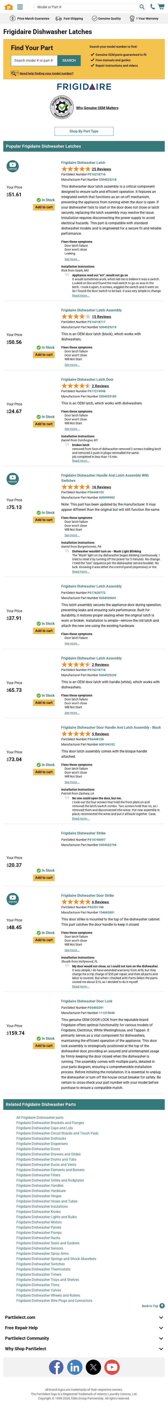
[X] (93, 1367)
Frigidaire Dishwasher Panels (38, 1227)
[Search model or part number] (90, 6)
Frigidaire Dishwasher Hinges (38, 1196)
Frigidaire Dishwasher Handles (39, 1186)
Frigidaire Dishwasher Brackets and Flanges (50, 1123)
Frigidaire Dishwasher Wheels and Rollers (48, 1295)
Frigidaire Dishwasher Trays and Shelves (47, 1280)
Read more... (80, 295)
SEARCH (69, 60)
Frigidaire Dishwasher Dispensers (42, 1144)
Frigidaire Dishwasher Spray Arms (42, 1253)
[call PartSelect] (153, 6)
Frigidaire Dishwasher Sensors (39, 1248)
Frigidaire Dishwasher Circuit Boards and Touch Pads (57, 1133)
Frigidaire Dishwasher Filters (38, 1175)
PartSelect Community (27, 1338)
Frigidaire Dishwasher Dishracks (41, 1138)
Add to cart (43, 207)
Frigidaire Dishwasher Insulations (42, 1206)
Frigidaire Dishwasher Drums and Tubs (46, 1159)
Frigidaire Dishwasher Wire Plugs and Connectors (54, 1301)
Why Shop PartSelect (25, 1348)
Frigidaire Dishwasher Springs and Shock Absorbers (56, 1259)
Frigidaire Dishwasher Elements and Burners (50, 1170)
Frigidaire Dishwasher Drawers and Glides (48, 1154)
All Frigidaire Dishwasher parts (39, 1118)
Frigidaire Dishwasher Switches (40, 1264)
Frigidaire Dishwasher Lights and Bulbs (46, 1217)
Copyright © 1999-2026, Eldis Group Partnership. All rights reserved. (84, 1398)
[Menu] (20, 7)
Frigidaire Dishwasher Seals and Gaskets (47, 1243)
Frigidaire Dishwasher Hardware (41, 1191)
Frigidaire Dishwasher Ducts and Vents (46, 1165)
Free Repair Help (21, 1327)
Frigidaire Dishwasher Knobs (38, 1212)
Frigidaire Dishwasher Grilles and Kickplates (50, 1180)
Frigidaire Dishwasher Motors (39, 1222)
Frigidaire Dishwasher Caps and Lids (44, 1128)
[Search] (142, 7)
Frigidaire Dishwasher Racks (38, 1238)
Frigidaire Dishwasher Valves (38, 1290)
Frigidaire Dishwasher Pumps (39, 1233)
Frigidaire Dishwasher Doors (38, 1149)
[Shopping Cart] (161, 6)
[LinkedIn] (74, 1367)
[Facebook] (56, 1367)
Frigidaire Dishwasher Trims (38, 1285)
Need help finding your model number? (47, 73)
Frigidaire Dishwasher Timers (38, 1274)
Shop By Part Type (84, 131)
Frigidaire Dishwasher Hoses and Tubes (46, 1201)
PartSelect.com (20, 1317)
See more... (72, 259)
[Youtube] (112, 1367)
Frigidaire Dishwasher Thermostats (43, 1269)
